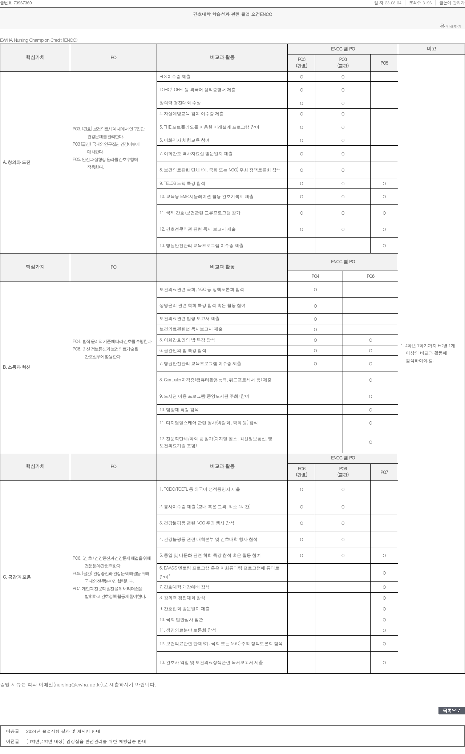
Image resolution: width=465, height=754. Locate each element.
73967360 (22, 2)
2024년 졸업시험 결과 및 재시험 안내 (63, 731)
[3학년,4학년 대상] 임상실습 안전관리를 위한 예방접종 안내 (86, 741)
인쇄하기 (453, 26)
